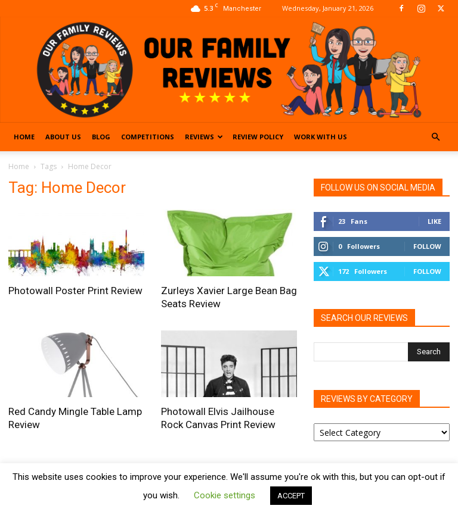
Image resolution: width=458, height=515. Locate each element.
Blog (101, 136)
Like (434, 221)
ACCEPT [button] (291, 495)
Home (24, 136)
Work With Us (320, 136)
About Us (63, 136)
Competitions (147, 136)
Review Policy (258, 136)
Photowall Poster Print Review (75, 290)
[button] (435, 137)
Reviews (204, 136)
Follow (427, 246)
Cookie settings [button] (224, 495)
